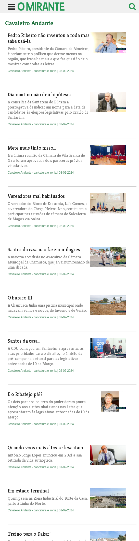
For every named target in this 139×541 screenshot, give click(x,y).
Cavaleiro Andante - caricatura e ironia (32, 71)
